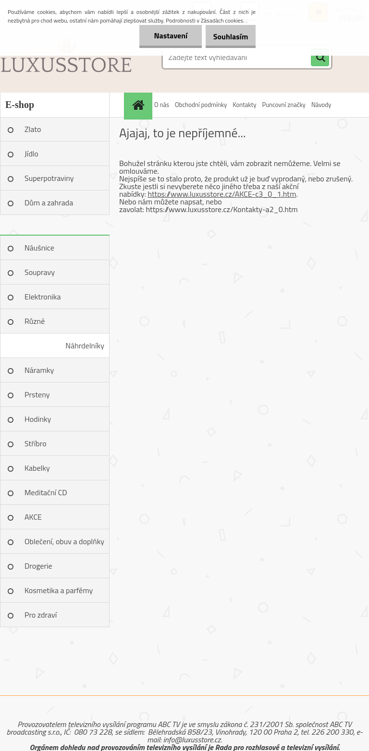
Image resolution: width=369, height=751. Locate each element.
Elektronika (43, 296)
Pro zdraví (41, 614)
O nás (161, 104)
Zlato (33, 129)
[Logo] (66, 57)
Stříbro (36, 443)
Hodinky (38, 419)
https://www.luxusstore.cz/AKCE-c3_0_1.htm (222, 194)
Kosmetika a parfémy (59, 590)
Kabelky (37, 468)
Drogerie (38, 566)
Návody (321, 104)
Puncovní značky (283, 104)
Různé (35, 321)
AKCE (33, 517)
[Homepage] (139, 105)
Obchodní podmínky (201, 104)
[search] (320, 57)
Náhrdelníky (84, 345)
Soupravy (40, 272)
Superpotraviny (49, 178)
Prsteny (37, 394)
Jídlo (31, 153)
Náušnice (39, 247)
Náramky (39, 370)
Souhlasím (226, 36)
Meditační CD (46, 492)
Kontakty (244, 104)
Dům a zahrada (49, 202)
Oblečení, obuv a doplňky (64, 541)
